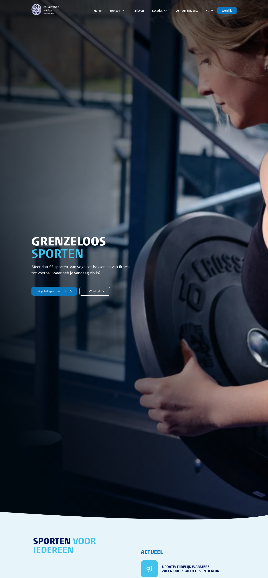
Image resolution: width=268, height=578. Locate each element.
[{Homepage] (45, 9)
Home (98, 10)
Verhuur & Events (187, 10)
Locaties (160, 11)
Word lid (227, 10)
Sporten (117, 11)
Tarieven (138, 10)
